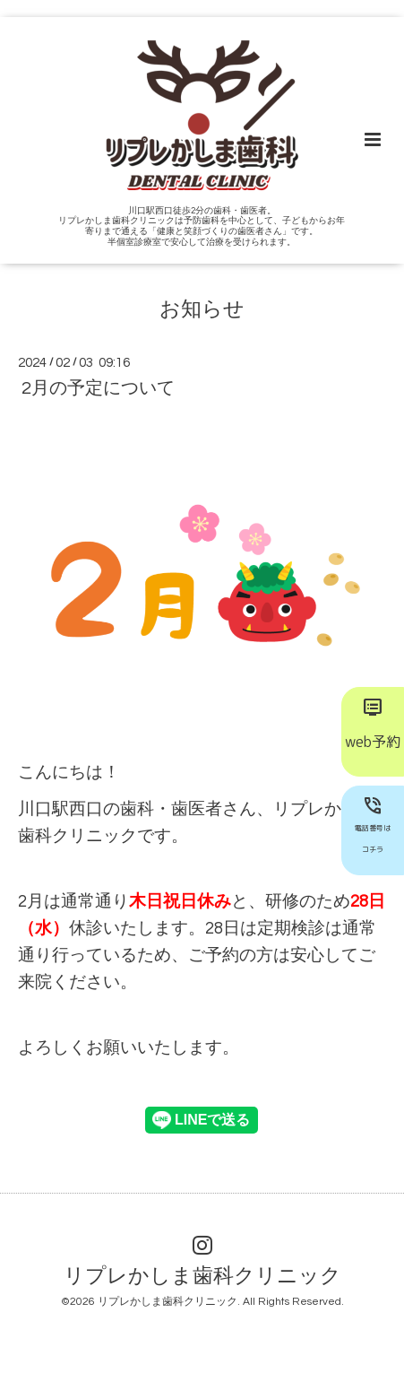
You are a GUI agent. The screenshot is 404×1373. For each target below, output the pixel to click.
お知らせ (202, 309)
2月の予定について (98, 388)
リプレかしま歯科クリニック (202, 1276)
